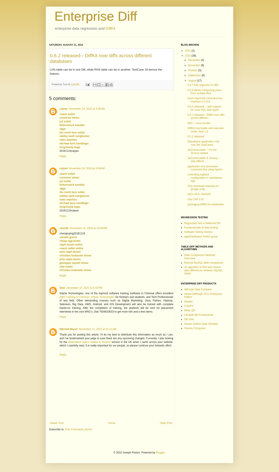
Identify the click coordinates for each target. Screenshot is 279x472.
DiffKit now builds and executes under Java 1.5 (205, 130)
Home (111, 423)
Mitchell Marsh (69, 329)
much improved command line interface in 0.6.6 (204, 100)
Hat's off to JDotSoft (199, 194)
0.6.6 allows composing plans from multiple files (204, 92)
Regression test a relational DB (202, 223)
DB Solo (189, 319)
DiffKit (110, 28)
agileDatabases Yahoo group (201, 236)
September (195, 75)
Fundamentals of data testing (201, 227)
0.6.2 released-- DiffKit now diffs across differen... (206, 116)
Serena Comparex (194, 328)
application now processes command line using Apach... (205, 168)
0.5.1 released (195, 136)
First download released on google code (203, 188)
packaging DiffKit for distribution (205, 204)
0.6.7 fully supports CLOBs (203, 84)
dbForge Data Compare (198, 289)
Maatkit (188, 301)
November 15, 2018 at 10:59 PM (88, 228)
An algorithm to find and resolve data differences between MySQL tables (203, 270)
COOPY (189, 306)
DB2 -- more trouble (198, 123)
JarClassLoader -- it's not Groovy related (201, 151)
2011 (188, 50)
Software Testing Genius (198, 231)
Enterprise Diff (95, 16)
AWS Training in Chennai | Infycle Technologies (87, 297)
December (194, 60)
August (192, 80)
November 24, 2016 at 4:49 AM (87, 108)
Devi (62, 287)
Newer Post (57, 423)
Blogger (160, 452)
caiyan (64, 108)
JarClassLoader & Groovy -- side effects (203, 160)
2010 (188, 55)
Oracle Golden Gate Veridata (201, 323)
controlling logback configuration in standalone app (204, 177)
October (193, 70)
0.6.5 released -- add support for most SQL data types (204, 108)
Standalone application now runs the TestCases (203, 143)
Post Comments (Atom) (78, 429)
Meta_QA (189, 310)
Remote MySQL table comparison (203, 262)
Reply (63, 156)
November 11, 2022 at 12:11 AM (97, 329)
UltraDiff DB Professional (198, 314)
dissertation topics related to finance (89, 342)
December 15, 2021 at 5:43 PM (84, 287)
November (194, 65)
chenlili (64, 228)
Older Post (166, 423)
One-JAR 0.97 (195, 199)
